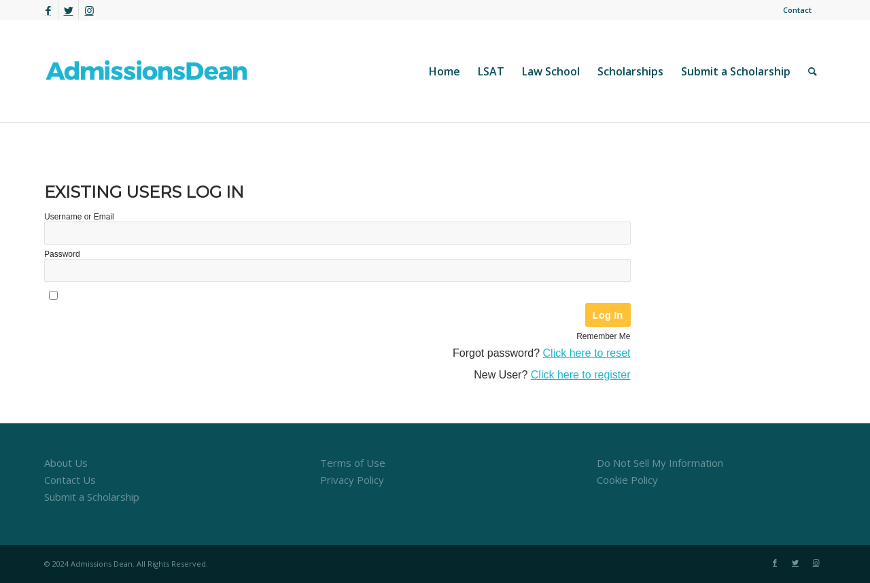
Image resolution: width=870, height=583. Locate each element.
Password (62, 254)
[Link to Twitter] (68, 10)
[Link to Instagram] (89, 10)
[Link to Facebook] (48, 10)
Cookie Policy (627, 480)
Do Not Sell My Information (660, 463)
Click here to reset (587, 353)
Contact (797, 10)
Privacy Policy (352, 480)
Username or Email (79, 217)
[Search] (812, 71)
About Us (66, 463)
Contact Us (70, 480)
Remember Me (603, 336)
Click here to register (581, 375)
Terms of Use (352, 463)
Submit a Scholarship (91, 497)
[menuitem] (794, 10)
